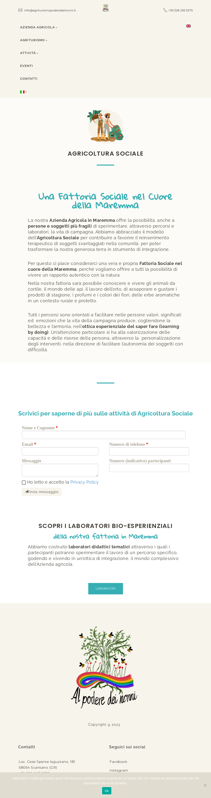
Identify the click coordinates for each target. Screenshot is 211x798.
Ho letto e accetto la (63, 482)
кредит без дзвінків (77, 257)
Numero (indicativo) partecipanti (140, 460)
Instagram (119, 770)
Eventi (26, 66)
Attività (29, 53)
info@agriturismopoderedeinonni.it (47, 10)
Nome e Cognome (38, 427)
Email (27, 444)
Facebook (118, 761)
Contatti (29, 78)
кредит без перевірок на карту (51, 257)
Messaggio (31, 460)
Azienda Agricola (39, 27)
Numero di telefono (127, 444)
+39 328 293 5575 (180, 10)
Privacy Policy (84, 482)
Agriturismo (34, 40)
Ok (107, 791)
